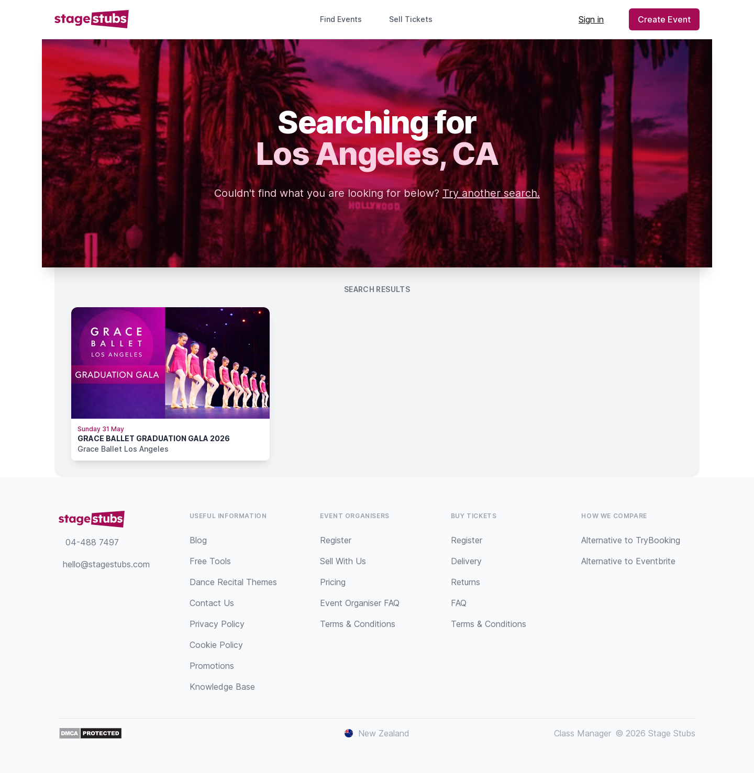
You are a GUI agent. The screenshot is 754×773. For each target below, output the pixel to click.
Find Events (341, 19)
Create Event (664, 19)
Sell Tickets (415, 19)
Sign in (591, 19)
